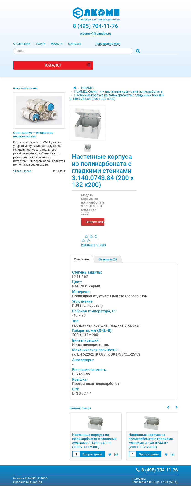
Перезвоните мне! (108, 43)
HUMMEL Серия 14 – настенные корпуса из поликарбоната (118, 91)
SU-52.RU (35, 482)
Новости (57, 43)
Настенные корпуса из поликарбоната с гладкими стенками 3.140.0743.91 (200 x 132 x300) (94, 441)
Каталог (68, 65)
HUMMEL (88, 88)
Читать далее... (23, 171)
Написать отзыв (93, 245)
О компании (21, 43)
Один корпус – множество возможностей (33, 134)
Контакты (75, 43)
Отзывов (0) (107, 259)
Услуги (40, 43)
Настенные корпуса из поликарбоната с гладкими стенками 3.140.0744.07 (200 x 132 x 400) (151, 441)
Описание (81, 259)
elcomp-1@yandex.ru (95, 33)
